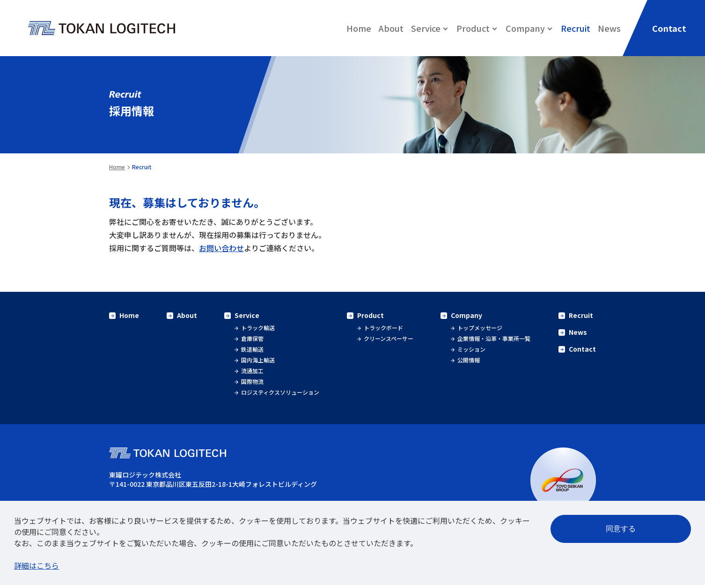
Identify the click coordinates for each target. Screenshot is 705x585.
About (391, 28)
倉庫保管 (252, 338)
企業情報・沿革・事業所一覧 (493, 338)
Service (247, 315)
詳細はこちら (36, 565)
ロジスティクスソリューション (280, 392)
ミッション (471, 349)
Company (466, 315)
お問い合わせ (221, 247)
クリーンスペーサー (388, 338)
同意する (621, 529)
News (609, 28)
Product (370, 315)
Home (358, 28)
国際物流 (252, 381)
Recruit (575, 28)
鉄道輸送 (252, 349)
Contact (582, 349)
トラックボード (383, 328)
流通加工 (252, 371)
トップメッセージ (479, 328)
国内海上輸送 (258, 360)
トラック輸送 (258, 328)
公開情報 (468, 360)
